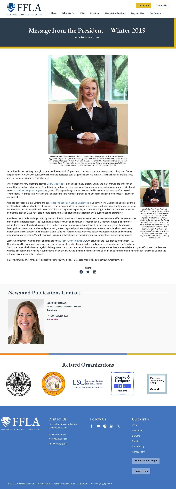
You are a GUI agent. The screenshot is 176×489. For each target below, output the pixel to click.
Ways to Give (137, 13)
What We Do (68, 13)
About (54, 13)
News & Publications (115, 13)
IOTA (82, 13)
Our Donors (155, 13)
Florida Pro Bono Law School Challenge (69, 204)
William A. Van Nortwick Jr (72, 242)
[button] (81, 273)
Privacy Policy (138, 451)
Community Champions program (27, 191)
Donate (135, 441)
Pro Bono (94, 13)
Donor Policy (138, 446)
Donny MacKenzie (56, 185)
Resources (137, 430)
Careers (136, 436)
